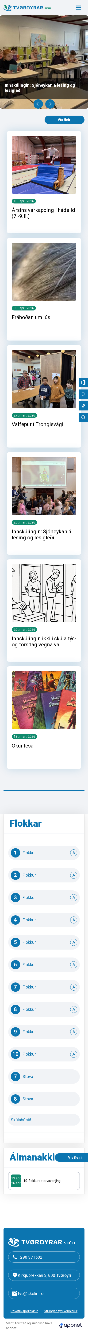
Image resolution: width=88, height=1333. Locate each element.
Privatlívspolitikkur (24, 1311)
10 (44, 1054)
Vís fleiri (64, 120)
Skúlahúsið (44, 1119)
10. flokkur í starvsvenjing (42, 1181)
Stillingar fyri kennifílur (60, 1311)
